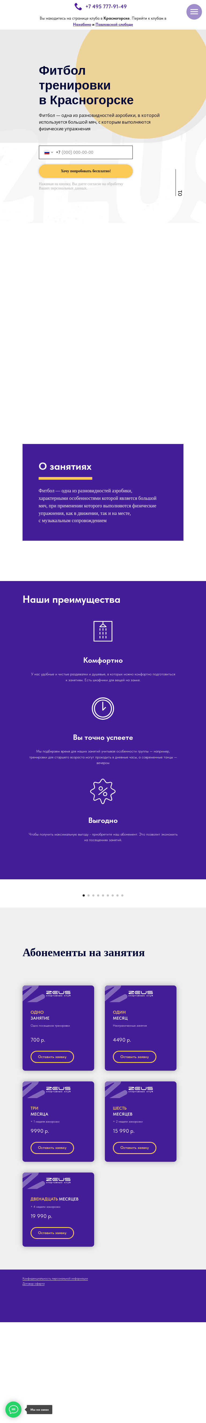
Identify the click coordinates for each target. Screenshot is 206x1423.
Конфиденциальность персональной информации (55, 1379)
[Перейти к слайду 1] (84, 996)
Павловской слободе (114, 24)
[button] (58, 1094)
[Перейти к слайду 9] (122, 996)
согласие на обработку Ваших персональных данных (81, 186)
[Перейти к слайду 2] (88, 996)
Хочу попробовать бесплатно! (86, 171)
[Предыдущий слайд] (10, 938)
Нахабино (82, 24)
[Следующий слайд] (195, 938)
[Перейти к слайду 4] (98, 996)
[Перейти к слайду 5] (103, 996)
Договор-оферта (34, 1384)
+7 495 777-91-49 (106, 6)
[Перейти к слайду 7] (113, 996)
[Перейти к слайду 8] (117, 996)
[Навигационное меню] (194, 12)
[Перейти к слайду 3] (93, 996)
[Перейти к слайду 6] (108, 996)
